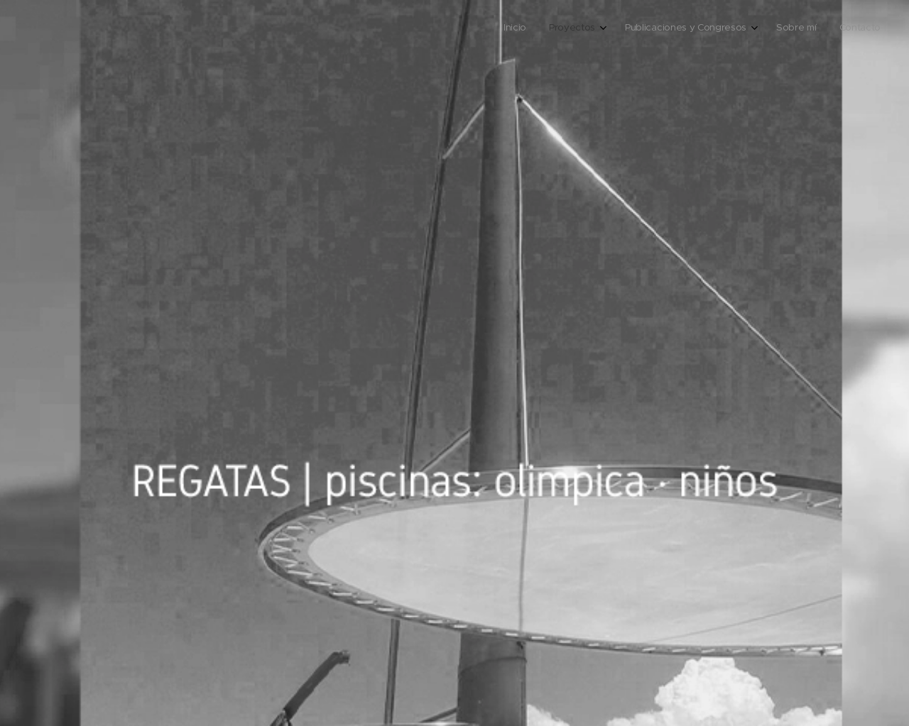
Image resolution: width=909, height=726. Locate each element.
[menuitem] (779, 29)
